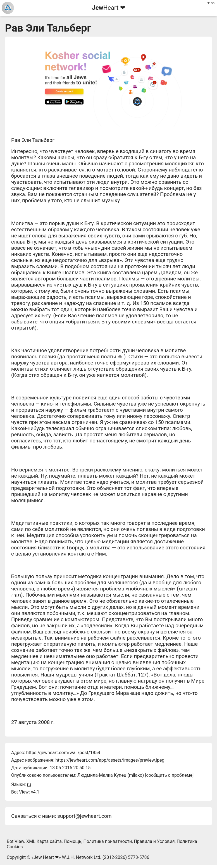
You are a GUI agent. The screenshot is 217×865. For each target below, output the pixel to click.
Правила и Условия (154, 841)
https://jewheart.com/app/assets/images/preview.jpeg (109, 760)
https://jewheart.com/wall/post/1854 (63, 752)
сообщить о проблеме (169, 775)
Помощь (72, 841)
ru (29, 784)
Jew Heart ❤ (46, 857)
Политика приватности (108, 841)
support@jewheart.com (84, 816)
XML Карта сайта (44, 841)
